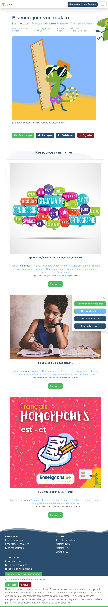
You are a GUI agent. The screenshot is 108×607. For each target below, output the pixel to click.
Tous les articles (65, 540)
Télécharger (23, 135)
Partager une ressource (90, 304)
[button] (65, 135)
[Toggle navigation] (103, 4)
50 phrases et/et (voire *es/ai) (55, 492)
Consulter (55, 284)
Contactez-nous (90, 326)
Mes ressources (14, 547)
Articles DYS (63, 544)
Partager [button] (45, 135)
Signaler (85, 135)
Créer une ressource (17, 544)
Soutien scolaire (16, 565)
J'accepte (11, 584)
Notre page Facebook (19, 568)
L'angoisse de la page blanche (55, 363)
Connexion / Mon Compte (82, 4)
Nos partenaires (90, 311)
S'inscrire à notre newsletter (24, 574)
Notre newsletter (90, 319)
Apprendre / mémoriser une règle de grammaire (55, 258)
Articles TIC (62, 547)
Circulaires (62, 551)
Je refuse (25, 584)
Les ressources (14, 540)
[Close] (104, 298)
